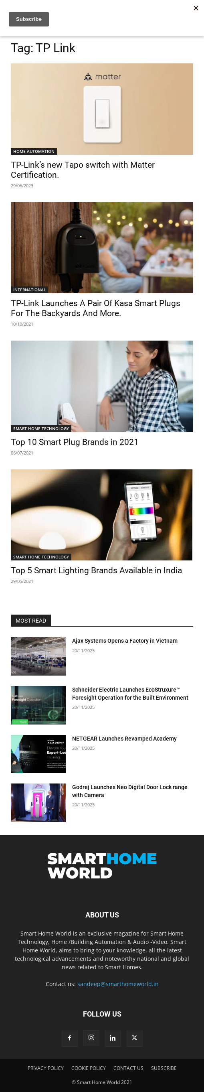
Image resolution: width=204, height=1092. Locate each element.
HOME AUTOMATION (34, 151)
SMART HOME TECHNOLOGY (41, 428)
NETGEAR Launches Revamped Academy (124, 738)
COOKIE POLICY (88, 1068)
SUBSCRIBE (164, 1068)
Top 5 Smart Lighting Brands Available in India (96, 570)
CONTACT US (128, 1068)
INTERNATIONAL (29, 289)
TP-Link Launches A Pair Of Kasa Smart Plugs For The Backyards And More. (95, 308)
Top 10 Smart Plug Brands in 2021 (75, 442)
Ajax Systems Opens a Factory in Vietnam (125, 640)
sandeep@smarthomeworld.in (118, 984)
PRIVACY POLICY (46, 1068)
